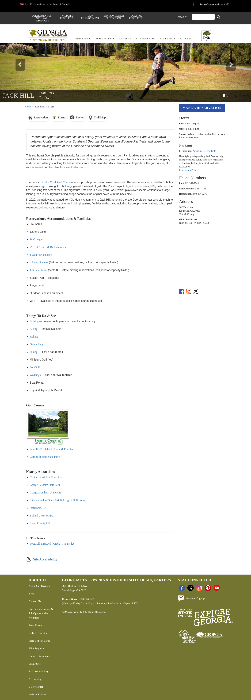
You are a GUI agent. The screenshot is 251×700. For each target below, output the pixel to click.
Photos (80, 117)
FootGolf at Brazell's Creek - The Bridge (52, 543)
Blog (31, 593)
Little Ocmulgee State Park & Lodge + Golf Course (58, 500)
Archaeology (36, 678)
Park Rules (35, 663)
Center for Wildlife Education (46, 477)
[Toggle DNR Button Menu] (206, 36)
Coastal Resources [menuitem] (136, 17)
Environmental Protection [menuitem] (113, 17)
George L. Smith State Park (45, 484)
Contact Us (35, 601)
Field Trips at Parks (39, 640)
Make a (201, 108)
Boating (34, 321)
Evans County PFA (40, 523)
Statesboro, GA (38, 507)
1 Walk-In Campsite (41, 254)
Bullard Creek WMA (41, 515)
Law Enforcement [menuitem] (90, 17)
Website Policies (38, 694)
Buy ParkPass (145, 38)
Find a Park (82, 38)
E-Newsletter (36, 686)
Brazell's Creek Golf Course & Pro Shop (52, 449)
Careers (125, 38)
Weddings (35, 374)
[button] (19, 72)
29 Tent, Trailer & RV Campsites (48, 247)
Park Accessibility (38, 671)
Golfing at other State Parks (45, 456)
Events (62, 117)
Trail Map (100, 117)
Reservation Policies (189, 170)
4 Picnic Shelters (39, 262)
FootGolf (35, 367)
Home (28, 106)
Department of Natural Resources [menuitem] (42, 18)
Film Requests (36, 648)
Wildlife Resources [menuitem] (67, 17)
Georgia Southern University (45, 492)
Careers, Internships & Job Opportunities (41, 611)
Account (186, 38)
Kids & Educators (38, 632)
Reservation (41, 117)
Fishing (34, 336)
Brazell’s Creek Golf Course (55, 182)
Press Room (35, 625)
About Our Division (39, 585)
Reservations (104, 38)
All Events (167, 38)
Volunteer (34, 617)
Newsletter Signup (191, 598)
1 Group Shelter (38, 270)
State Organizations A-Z (214, 4)
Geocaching (36, 344)
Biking (33, 328)
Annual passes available (204, 151)
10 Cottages (36, 239)
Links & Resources (39, 655)
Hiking (33, 351)
